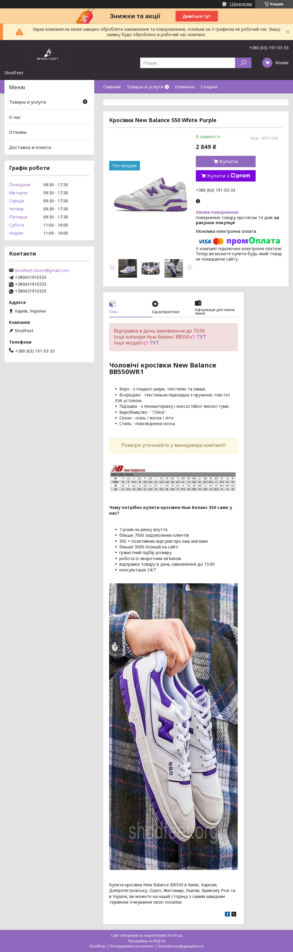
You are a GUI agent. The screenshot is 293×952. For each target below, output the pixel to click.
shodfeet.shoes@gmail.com (42, 270)
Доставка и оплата (30, 147)
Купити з (228, 176)
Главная (111, 87)
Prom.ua (175, 935)
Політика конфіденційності (181, 946)
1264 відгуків (240, 4)
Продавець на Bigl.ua (146, 940)
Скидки (209, 87)
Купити (228, 161)
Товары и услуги (144, 87)
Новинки (185, 87)
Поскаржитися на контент (131, 946)
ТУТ (201, 336)
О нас (15, 117)
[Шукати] (243, 63)
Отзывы (17, 132)
